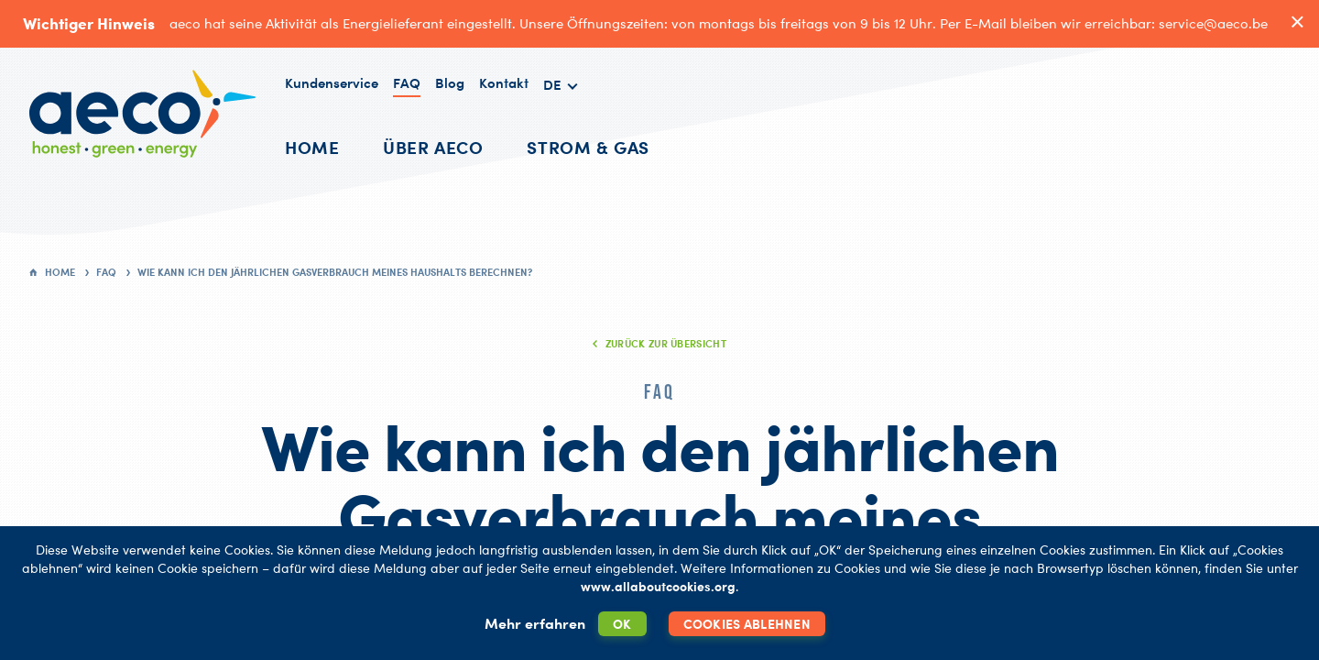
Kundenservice (331, 83)
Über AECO (433, 147)
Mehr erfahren (535, 623)
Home (312, 147)
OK (622, 624)
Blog (449, 83)
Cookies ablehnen (747, 624)
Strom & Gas (588, 147)
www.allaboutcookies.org (658, 586)
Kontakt (504, 83)
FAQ (406, 83)
